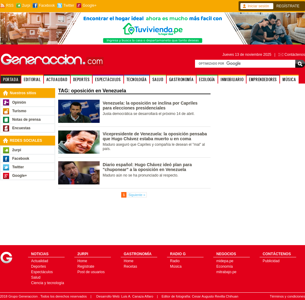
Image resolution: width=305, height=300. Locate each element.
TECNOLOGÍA (136, 79)
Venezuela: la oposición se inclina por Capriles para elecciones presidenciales (150, 105)
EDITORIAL (32, 79)
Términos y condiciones (287, 296)
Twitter (68, 5)
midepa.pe (224, 261)
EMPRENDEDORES (263, 79)
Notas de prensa (26, 119)
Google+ (90, 5)
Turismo (19, 111)
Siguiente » (137, 195)
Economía (224, 266)
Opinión (19, 102)
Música (176, 266)
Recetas (130, 266)
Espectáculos (42, 272)
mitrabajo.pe (226, 272)
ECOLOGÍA (207, 79)
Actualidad (39, 261)
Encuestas (21, 128)
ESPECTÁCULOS (108, 79)
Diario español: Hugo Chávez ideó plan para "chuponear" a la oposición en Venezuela (147, 167)
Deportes (38, 266)
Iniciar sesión (258, 6)
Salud (36, 277)
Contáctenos (295, 54)
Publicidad (271, 261)
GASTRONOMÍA (181, 79)
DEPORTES (81, 79)
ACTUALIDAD (57, 79)
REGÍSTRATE (288, 6)
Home (82, 261)
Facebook (47, 5)
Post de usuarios (91, 272)
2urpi (26, 5)
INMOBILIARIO (232, 79)
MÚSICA (289, 79)
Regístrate (85, 266)
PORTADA (10, 79)
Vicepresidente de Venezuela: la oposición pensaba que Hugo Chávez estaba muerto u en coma (155, 136)
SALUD (158, 79)
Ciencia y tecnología (47, 283)
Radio (174, 261)
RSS (10, 5)
